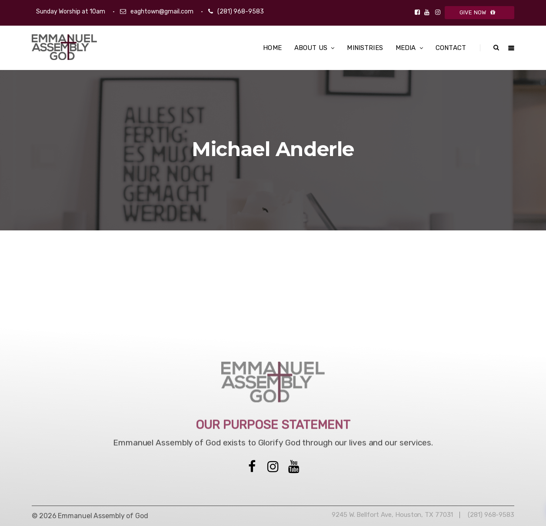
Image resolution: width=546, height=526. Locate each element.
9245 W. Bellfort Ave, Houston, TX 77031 (392, 515)
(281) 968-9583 (240, 11)
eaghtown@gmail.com (161, 11)
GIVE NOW (479, 12)
